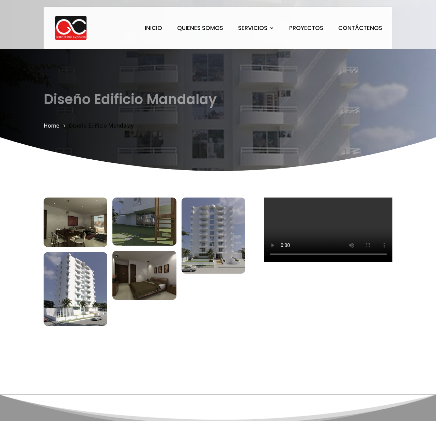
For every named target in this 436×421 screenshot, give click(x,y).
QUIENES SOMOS (200, 29)
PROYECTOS (306, 29)
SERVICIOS (252, 29)
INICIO (153, 29)
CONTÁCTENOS (360, 29)
